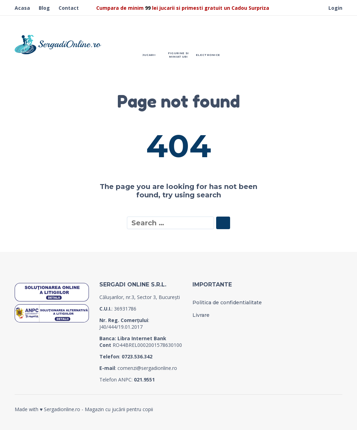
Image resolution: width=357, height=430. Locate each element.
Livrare (201, 315)
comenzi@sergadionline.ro (147, 368)
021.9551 (144, 379)
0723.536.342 (137, 356)
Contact (69, 8)
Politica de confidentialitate (227, 302)
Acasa (22, 8)
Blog (44, 8)
